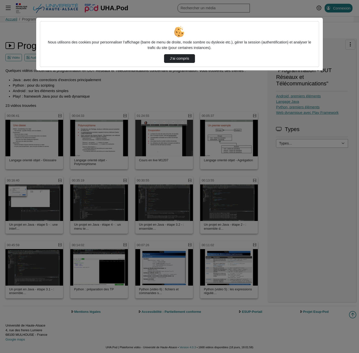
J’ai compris (179, 58)
